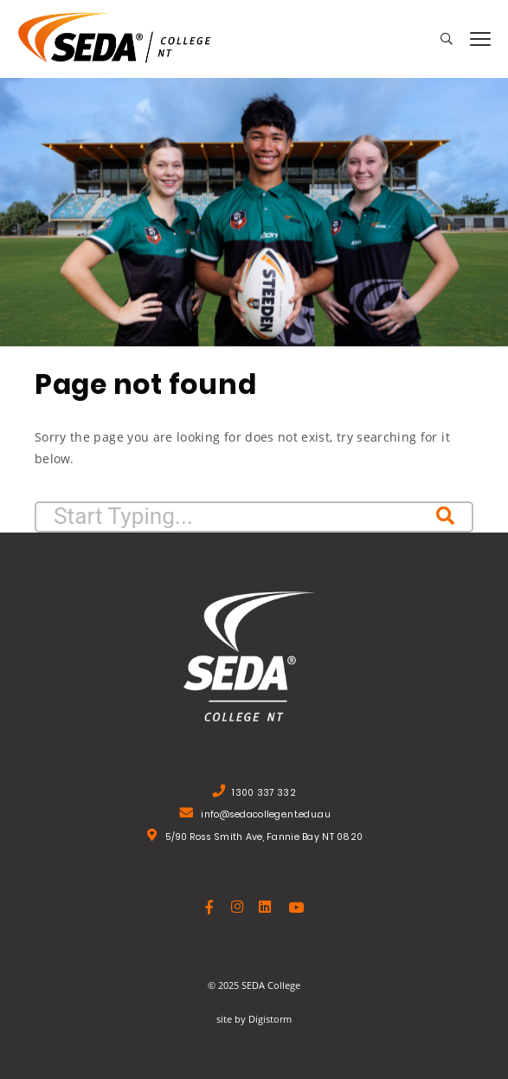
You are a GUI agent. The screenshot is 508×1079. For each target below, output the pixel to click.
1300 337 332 (263, 794)
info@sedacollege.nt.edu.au (266, 816)
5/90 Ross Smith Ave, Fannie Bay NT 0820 (264, 838)
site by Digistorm (254, 1018)
